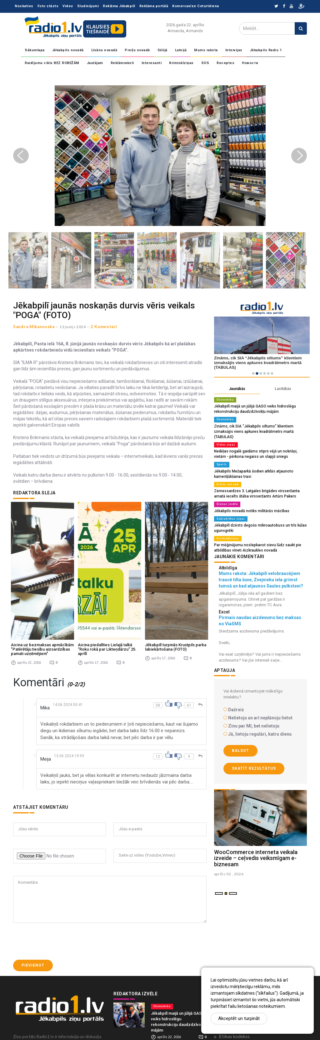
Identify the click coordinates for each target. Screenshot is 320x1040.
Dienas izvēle (226, 495)
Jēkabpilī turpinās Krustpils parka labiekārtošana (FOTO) (175, 572)
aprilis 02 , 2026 (229, 863)
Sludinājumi (88, 6)
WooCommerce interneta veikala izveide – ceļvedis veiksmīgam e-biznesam (256, 847)
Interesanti (152, 63)
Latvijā (181, 50)
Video (67, 6)
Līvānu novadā (104, 50)
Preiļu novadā (137, 50)
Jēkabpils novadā (68, 50)
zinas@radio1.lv (35, 1024)
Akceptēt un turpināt (239, 1018)
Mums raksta (206, 50)
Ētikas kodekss (234, 961)
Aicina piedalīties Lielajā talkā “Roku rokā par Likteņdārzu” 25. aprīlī (107, 575)
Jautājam (95, 63)
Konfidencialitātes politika (246, 952)
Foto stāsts (48, 6)
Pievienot (33, 890)
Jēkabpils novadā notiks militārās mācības (248, 501)
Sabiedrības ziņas (230, 509)
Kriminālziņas (181, 63)
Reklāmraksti (122, 63)
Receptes (225, 63)
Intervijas (233, 50)
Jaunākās (237, 389)
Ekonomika (225, 399)
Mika (45, 633)
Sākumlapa (35, 50)
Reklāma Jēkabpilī (119, 6)
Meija (46, 684)
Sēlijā (163, 50)
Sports (222, 456)
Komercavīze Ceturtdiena (195, 6)
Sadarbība (229, 932)
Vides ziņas (225, 437)
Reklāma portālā (153, 6)
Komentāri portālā (238, 942)
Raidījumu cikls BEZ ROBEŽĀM (52, 63)
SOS (205, 63)
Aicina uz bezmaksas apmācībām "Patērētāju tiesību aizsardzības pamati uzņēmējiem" (42, 575)
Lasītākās (283, 389)
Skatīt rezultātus (254, 757)
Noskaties (24, 6)
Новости (250, 63)
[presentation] (60, 866)
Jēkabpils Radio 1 (266, 50)
